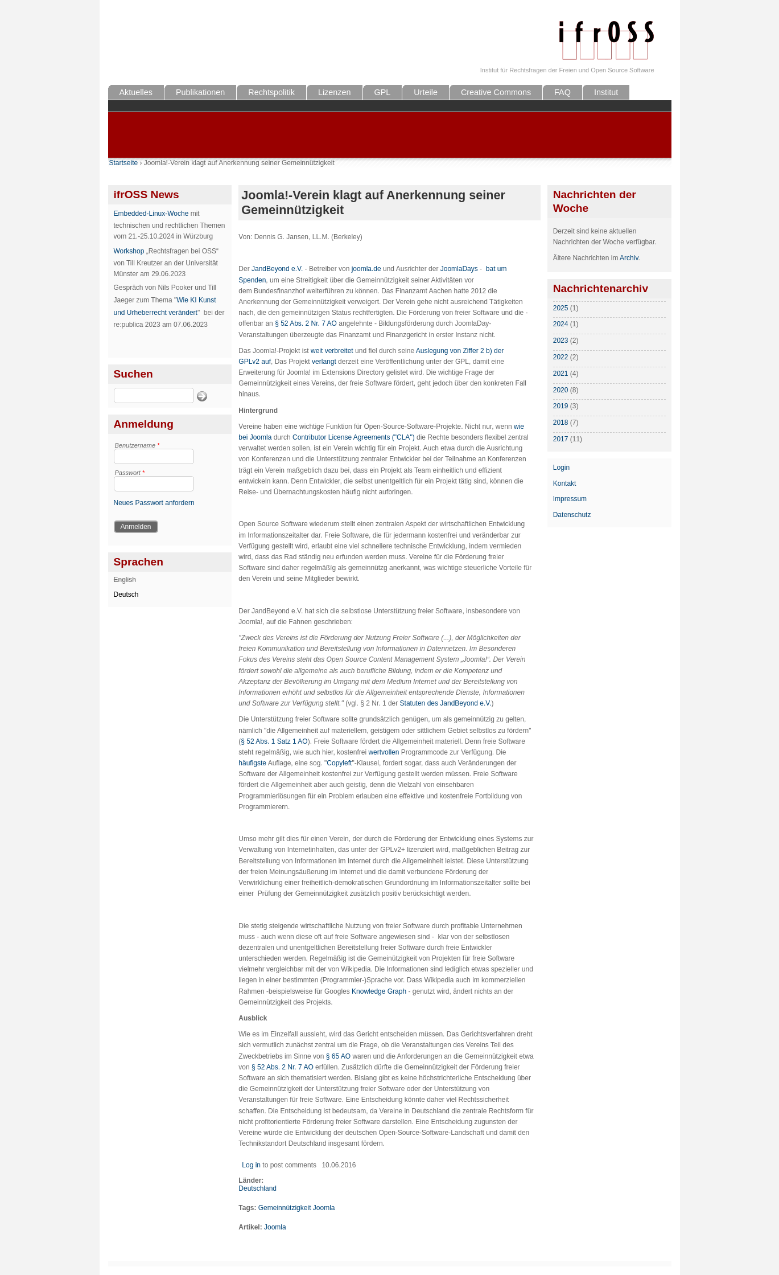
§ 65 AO (338, 1056)
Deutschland (257, 1188)
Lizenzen (334, 92)
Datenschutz (572, 515)
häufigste (252, 763)
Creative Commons (496, 92)
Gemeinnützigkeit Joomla (296, 1208)
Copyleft (339, 763)
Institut (606, 92)
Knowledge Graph (379, 991)
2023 (560, 341)
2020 (560, 390)
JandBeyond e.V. (277, 269)
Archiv (629, 258)
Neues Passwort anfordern (154, 503)
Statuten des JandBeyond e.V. (446, 703)
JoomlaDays (459, 269)
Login (561, 468)
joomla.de (366, 269)
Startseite (123, 163)
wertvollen (383, 752)
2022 (560, 357)
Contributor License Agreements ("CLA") (353, 437)
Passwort (130, 472)
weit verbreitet (332, 351)
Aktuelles (135, 92)
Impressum (570, 499)
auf (266, 362)
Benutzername (137, 445)
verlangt (324, 362)
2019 (560, 406)
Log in (251, 1165)
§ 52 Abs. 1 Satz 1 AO (274, 741)
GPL (382, 92)
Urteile (426, 92)
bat (491, 269)
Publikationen (200, 92)
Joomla (275, 1227)
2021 (560, 374)
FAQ (562, 92)
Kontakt (564, 483)
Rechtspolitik (271, 92)
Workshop (129, 251)
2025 (560, 308)
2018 (560, 423)
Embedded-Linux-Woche (151, 214)
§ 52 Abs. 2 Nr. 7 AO (306, 323)
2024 (560, 324)
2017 (560, 439)
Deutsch (126, 594)
